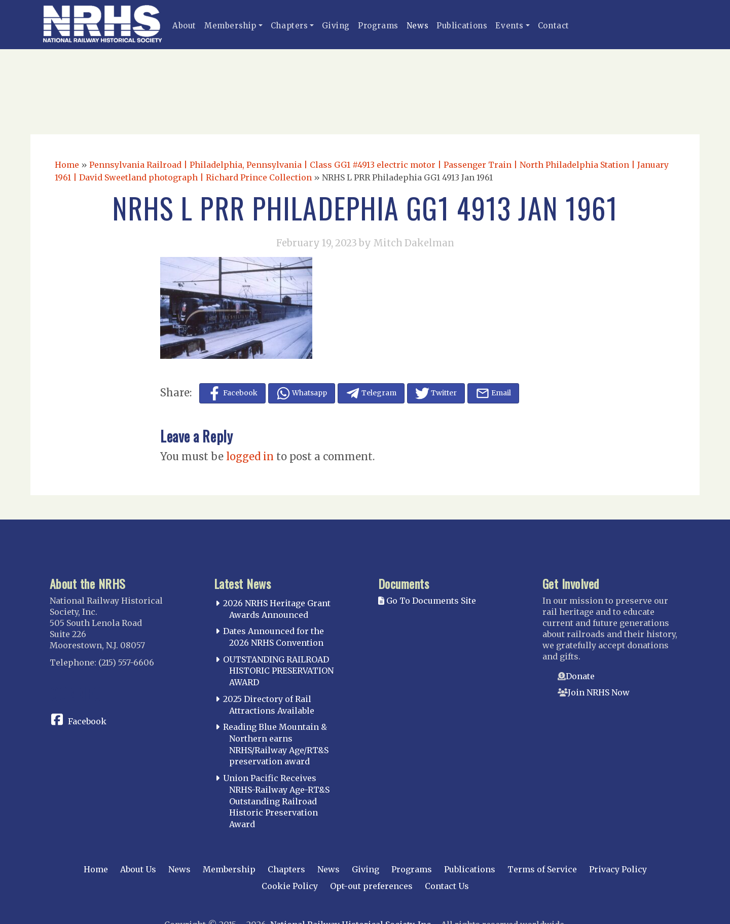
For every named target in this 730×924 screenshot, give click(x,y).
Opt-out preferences (371, 886)
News (417, 25)
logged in (250, 456)
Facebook (87, 721)
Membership (230, 25)
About (184, 25)
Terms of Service (542, 869)
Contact (553, 25)
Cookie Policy (290, 886)
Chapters (289, 25)
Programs (378, 25)
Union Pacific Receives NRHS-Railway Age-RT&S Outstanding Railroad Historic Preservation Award (276, 801)
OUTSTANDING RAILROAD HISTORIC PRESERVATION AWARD (278, 671)
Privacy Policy (618, 869)
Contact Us (447, 886)
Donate (580, 676)
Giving (336, 25)
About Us (138, 869)
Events (509, 25)
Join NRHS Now (599, 692)
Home (67, 165)
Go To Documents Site (427, 601)
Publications (461, 25)
